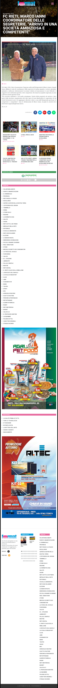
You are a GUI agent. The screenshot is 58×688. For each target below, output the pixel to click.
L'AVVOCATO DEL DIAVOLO (10, 272)
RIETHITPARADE (7, 300)
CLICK (4, 277)
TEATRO (5, 286)
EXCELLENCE (6, 200)
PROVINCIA (6, 196)
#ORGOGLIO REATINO (8, 293)
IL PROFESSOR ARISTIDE (9, 314)
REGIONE (5, 214)
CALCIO (5, 256)
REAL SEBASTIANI (7, 244)
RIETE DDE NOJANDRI (8, 233)
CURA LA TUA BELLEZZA (9, 420)
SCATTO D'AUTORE (8, 295)
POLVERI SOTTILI (7, 319)
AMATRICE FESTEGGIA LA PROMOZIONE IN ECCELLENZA (46, 136)
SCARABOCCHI (7, 281)
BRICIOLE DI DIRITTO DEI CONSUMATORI (13, 249)
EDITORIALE (6, 228)
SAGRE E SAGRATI (7, 430)
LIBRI (4, 279)
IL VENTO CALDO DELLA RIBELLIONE (12, 270)
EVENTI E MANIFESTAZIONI (10, 191)
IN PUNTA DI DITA (7, 425)
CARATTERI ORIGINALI (9, 321)
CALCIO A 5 (6, 312)
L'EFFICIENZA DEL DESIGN (10, 205)
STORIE (4, 247)
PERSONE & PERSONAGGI (9, 298)
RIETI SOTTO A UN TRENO (10, 224)
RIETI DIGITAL (6, 268)
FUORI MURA (6, 254)
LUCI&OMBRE (6, 316)
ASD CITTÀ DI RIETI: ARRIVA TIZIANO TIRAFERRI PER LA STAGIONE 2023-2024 (29, 160)
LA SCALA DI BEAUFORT (9, 275)
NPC (4, 291)
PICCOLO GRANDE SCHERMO (10, 242)
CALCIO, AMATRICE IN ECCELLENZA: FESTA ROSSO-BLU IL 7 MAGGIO (10, 160)
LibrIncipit (6, 261)
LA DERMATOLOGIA (8, 217)
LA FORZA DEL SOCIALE (9, 251)
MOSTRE (5, 265)
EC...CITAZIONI (6, 258)
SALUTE (5, 219)
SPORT (4, 288)
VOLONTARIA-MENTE (8, 189)
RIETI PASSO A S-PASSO (9, 198)
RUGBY (4, 305)
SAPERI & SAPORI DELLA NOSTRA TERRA (14, 203)
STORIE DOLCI (6, 212)
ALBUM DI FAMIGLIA (8, 302)
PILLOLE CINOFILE (7, 263)
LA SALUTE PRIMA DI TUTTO (10, 418)
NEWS (4, 284)
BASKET (5, 309)
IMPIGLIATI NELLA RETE (9, 226)
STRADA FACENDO (8, 323)
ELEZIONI (5, 235)
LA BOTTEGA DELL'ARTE (9, 427)
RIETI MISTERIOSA (7, 307)
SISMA (4, 210)
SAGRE (4, 221)
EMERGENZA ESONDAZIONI (10, 240)
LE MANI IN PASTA (7, 238)
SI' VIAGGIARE (6, 423)
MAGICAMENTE (7, 432)
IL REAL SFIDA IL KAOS (27, 135)
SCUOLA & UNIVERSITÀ (9, 231)
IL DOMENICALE (7, 194)
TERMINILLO (6, 207)
